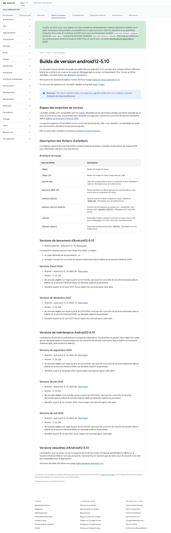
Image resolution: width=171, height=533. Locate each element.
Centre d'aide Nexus (133, 513)
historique (81, 246)
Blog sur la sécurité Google (90, 517)
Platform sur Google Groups (90, 520)
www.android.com (133, 517)
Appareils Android (98, 15)
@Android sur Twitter (88, 505)
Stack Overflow (131, 524)
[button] (14, 19)
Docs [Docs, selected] (23, 3)
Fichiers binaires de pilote (44, 524)
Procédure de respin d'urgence (87, 131)
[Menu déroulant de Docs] (28, 3)
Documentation (11, 10)
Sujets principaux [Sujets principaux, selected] (58, 15)
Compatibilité (78, 15)
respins (82, 113)
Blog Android (85, 513)
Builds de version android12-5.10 (106, 80)
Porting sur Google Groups (90, 528)
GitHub (37, 528)
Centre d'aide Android (134, 505)
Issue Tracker (98, 84)
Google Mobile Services (134, 520)
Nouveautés (8, 15)
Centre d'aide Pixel (133, 509)
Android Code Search (43, 3)
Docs (48, 53)
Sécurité (41, 15)
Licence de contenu (108, 475)
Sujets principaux (59, 53)
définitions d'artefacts (77, 75)
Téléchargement (41, 513)
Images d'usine (40, 520)
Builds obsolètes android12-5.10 (89, 463)
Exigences (38, 509)
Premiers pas (25, 15)
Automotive (117, 15)
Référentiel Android (42, 505)
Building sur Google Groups (90, 524)
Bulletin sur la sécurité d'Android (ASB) (62, 118)
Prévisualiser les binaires (43, 517)
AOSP (42, 53)
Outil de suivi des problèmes (136, 528)
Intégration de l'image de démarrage (61, 96)
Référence (133, 15)
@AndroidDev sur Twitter (89, 509)
